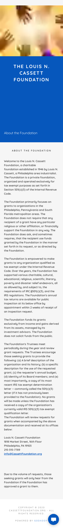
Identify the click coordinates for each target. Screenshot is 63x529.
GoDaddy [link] (41, 520)
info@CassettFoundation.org (23, 453)
